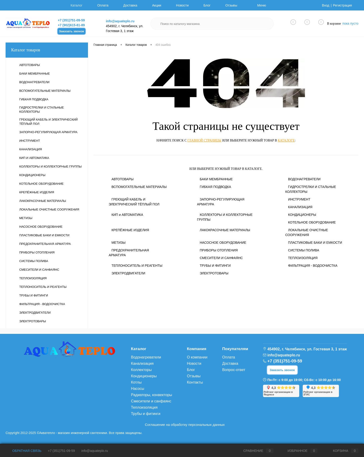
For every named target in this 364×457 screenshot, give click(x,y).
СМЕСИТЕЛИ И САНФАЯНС (221, 258)
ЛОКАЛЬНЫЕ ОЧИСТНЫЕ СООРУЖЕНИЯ (306, 232)
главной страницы (204, 140)
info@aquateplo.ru (120, 21)
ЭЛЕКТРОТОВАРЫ (214, 273)
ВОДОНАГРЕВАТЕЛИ (304, 179)
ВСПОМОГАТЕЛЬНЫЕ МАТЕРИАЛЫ (139, 187)
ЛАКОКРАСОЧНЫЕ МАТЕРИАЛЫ (225, 230)
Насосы (137, 389)
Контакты (195, 382)
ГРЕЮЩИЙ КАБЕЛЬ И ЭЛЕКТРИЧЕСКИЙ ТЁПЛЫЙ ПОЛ (134, 201)
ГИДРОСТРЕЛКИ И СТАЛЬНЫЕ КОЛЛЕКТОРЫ (310, 189)
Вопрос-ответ (233, 370)
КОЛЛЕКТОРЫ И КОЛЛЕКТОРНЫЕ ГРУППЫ (225, 217)
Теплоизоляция (144, 407)
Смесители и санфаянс (151, 401)
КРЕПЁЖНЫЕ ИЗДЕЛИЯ (130, 230)
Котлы (136, 382)
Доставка (130, 5)
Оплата (102, 5)
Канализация (142, 363)
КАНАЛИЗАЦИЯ (300, 207)
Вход (325, 5)
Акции (156, 5)
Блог (207, 5)
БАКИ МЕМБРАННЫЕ (216, 179)
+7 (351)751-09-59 (71, 20)
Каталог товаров (46, 50)
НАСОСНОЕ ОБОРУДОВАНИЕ (223, 242)
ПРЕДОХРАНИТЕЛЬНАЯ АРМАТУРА (129, 252)
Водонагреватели (146, 357)
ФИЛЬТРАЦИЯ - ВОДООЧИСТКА (312, 265)
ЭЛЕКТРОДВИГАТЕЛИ (128, 273)
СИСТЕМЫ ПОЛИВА (303, 250)
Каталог (76, 5)
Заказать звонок (71, 31)
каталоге (286, 140)
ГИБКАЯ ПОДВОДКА (215, 187)
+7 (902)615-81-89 (71, 25)
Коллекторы (141, 370)
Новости (182, 5)
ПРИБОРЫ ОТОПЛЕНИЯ (219, 250)
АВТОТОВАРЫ (122, 179)
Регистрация (342, 5)
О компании (197, 357)
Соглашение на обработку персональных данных (185, 425)
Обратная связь (23, 451)
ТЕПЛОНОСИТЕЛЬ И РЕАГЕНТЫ (136, 265)
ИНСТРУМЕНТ (299, 199)
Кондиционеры (143, 376)
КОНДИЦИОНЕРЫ (302, 215)
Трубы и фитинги (145, 414)
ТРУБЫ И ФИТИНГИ (215, 265)
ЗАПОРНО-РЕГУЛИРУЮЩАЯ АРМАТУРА (220, 201)
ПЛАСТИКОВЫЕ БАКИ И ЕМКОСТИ (315, 242)
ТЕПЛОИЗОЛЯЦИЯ (303, 258)
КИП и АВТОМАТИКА (127, 215)
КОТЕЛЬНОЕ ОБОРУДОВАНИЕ (312, 222)
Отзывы (231, 5)
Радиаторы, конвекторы (151, 395)
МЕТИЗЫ (118, 242)
